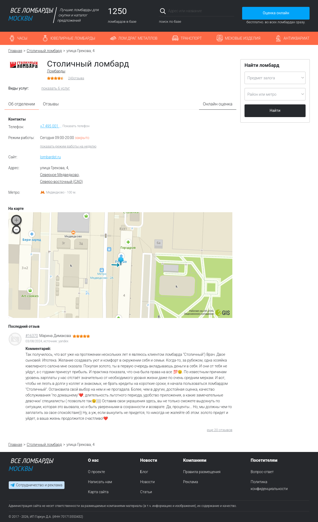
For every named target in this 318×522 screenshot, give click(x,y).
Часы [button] (22, 38)
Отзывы (51, 104)
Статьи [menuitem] (146, 492)
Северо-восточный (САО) (61, 181)
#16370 (32, 336)
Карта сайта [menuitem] (98, 492)
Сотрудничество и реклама (39, 485)
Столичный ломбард (44, 51)
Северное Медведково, (60, 175)
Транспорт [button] (191, 38)
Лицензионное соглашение (199, 313)
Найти (275, 110)
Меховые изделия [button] (242, 38)
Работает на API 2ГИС (201, 310)
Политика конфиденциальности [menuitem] (269, 485)
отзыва (76, 78)
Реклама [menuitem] (190, 482)
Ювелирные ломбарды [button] (72, 38)
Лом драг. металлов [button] (138, 38)
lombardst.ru (50, 157)
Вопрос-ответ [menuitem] (262, 472)
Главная (15, 51)
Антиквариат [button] (297, 38)
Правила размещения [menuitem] (201, 472)
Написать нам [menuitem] (100, 482)
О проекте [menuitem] (96, 472)
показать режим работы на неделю (68, 146)
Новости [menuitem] (147, 482)
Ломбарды (56, 71)
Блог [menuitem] (144, 472)
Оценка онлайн (276, 13)
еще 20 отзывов (219, 430)
